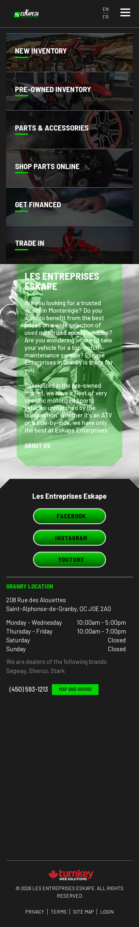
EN (106, 9)
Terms (59, 912)
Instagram (69, 538)
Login (107, 912)
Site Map (83, 912)
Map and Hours (75, 689)
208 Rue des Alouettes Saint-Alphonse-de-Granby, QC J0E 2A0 (58, 604)
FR (106, 17)
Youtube (69, 559)
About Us (37, 445)
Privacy (34, 912)
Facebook (69, 516)
